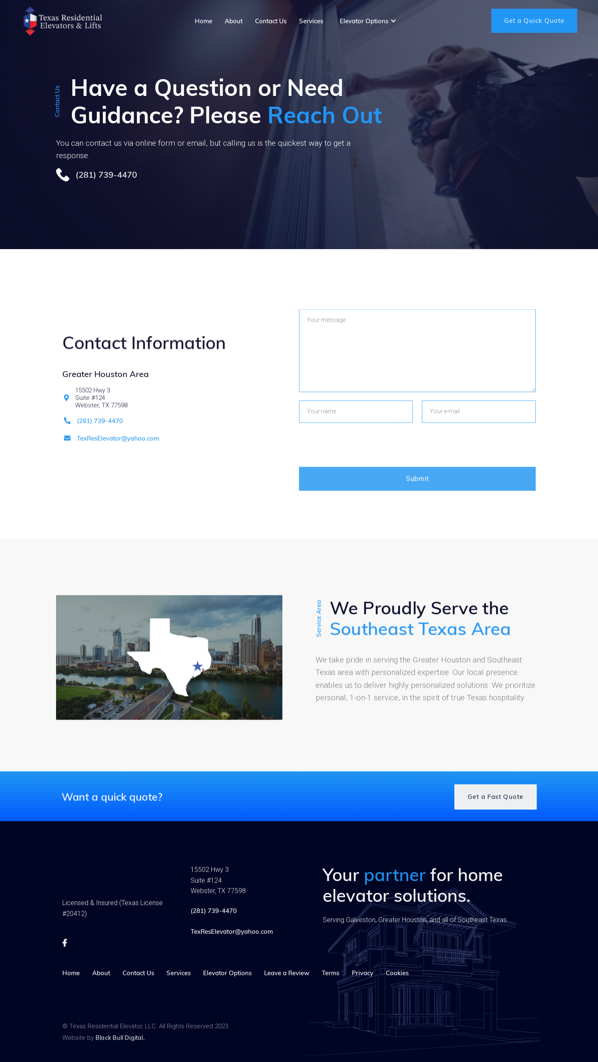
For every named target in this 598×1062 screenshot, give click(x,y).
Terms (330, 985)
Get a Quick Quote (534, 20)
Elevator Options (227, 985)
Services (179, 985)
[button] (368, 21)
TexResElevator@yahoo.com (118, 451)
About (101, 985)
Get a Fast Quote (504, 804)
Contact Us (138, 985)
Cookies (397, 985)
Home (71, 985)
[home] (62, 20)
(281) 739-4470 (100, 434)
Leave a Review (286, 985)
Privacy (362, 985)
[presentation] (362, 473)
